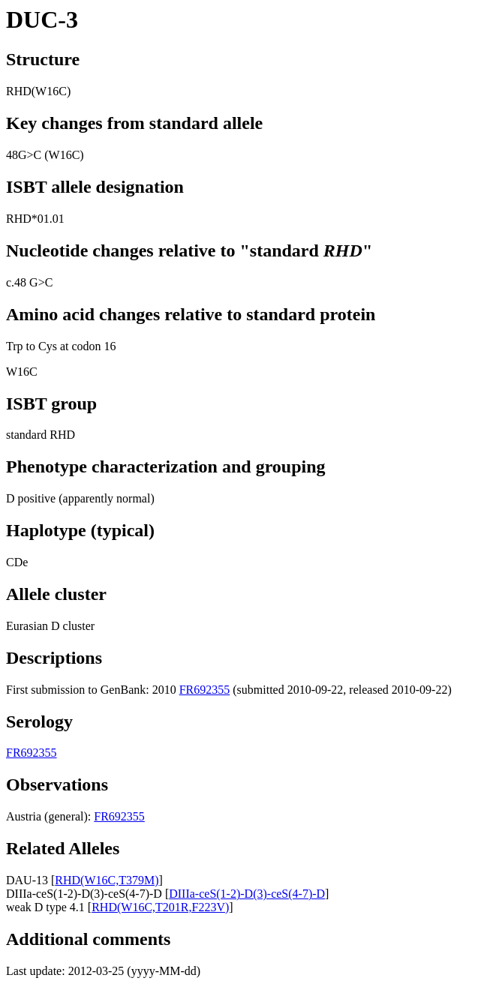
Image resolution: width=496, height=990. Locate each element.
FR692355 (204, 689)
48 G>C (33, 282)
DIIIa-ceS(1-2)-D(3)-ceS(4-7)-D (247, 893)
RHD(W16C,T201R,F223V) (160, 907)
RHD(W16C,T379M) (106, 880)
